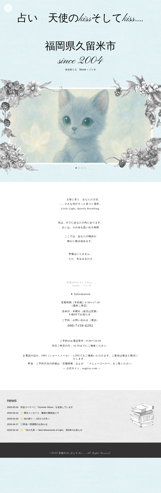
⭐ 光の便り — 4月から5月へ (29, 428)
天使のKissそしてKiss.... (72, 463)
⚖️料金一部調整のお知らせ (28, 434)
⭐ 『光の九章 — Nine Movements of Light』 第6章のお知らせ (47, 440)
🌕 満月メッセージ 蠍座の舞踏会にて (34, 422)
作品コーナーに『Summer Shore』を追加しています (42, 417)
